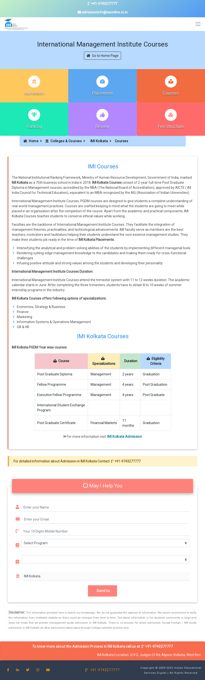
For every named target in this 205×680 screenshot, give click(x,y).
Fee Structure (171, 126)
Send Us (102, 591)
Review (102, 126)
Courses (171, 93)
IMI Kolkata (99, 141)
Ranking (34, 126)
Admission (34, 93)
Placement (102, 93)
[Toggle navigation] (198, 24)
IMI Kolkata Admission (124, 436)
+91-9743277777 (102, 4)
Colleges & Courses (63, 141)
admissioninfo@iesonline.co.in (103, 12)
